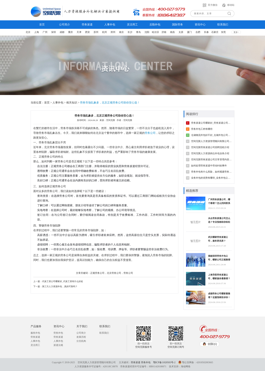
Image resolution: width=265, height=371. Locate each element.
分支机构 (81, 341)
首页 (47, 102)
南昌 (172, 32)
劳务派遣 (35, 337)
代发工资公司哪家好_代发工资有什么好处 (62, 281)
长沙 (130, 32)
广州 (45, 32)
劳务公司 (150, 132)
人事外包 (57, 102)
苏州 (96, 32)
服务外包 (35, 333)
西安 (87, 32)
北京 (28, 32)
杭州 (104, 32)
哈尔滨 (155, 32)
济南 (164, 32)
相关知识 (71, 102)
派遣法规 (58, 345)
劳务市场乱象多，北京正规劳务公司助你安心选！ (110, 102)
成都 (62, 32)
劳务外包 (58, 333)
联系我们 (104, 333)
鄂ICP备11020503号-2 (164, 362)
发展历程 (81, 337)
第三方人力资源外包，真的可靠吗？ (59, 286)
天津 (79, 32)
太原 (181, 32)
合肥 (198, 32)
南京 (121, 32)
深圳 (53, 32)
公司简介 (81, 333)
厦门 (189, 32)
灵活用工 (35, 345)
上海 (36, 32)
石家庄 (214, 32)
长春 (206, 32)
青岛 (138, 32)
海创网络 (185, 366)
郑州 (113, 32)
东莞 (223, 32)
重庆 (70, 32)
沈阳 (147, 32)
